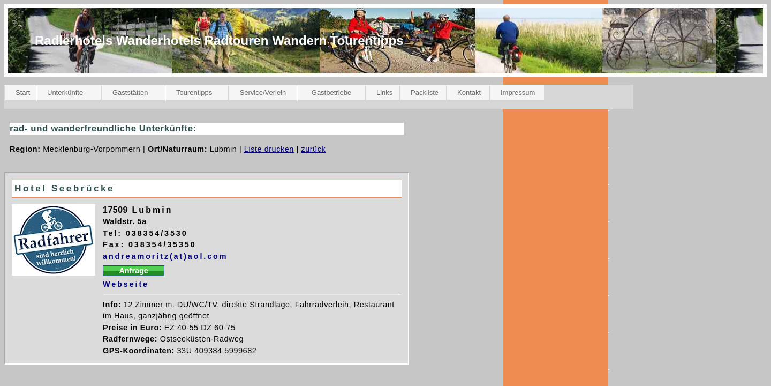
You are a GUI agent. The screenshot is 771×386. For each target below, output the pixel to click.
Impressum (518, 92)
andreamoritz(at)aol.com (165, 256)
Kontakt (469, 92)
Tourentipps (194, 92)
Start (23, 92)
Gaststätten (130, 92)
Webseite (126, 284)
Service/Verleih (263, 92)
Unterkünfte (65, 92)
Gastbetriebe (331, 92)
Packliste (425, 92)
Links (384, 92)
